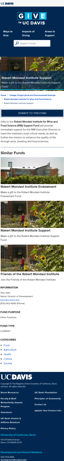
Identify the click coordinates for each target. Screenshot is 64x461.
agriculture (10, 350)
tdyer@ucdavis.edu (10, 300)
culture (8, 359)
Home (3, 95)
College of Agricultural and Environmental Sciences (32, 95)
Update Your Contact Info (48, 410)
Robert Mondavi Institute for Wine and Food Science (27, 99)
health (7, 354)
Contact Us (40, 404)
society (8, 363)
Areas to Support (50, 33)
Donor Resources (10, 392)
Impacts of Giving (28, 33)
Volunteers (6, 412)
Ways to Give (8, 33)
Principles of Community (48, 398)
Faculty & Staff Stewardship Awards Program (12, 402)
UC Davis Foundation (46, 392)
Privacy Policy (8, 428)
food (7, 345)
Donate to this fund (32, 113)
